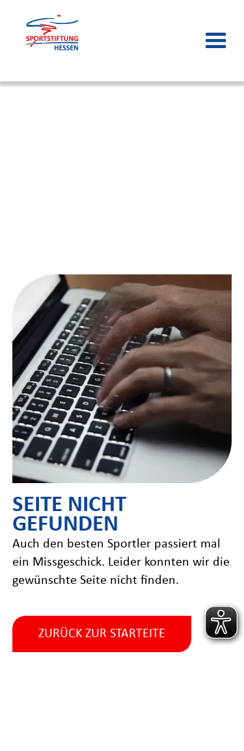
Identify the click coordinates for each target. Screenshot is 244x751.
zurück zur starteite (101, 633)
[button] (216, 41)
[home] (52, 40)
